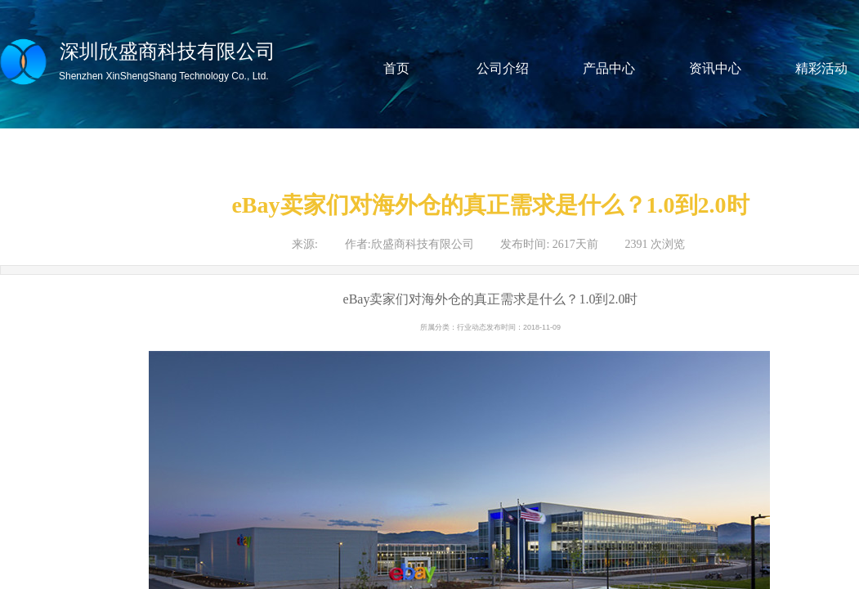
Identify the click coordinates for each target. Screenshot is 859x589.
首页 (396, 68)
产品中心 (609, 68)
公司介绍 (502, 68)
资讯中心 (715, 68)
